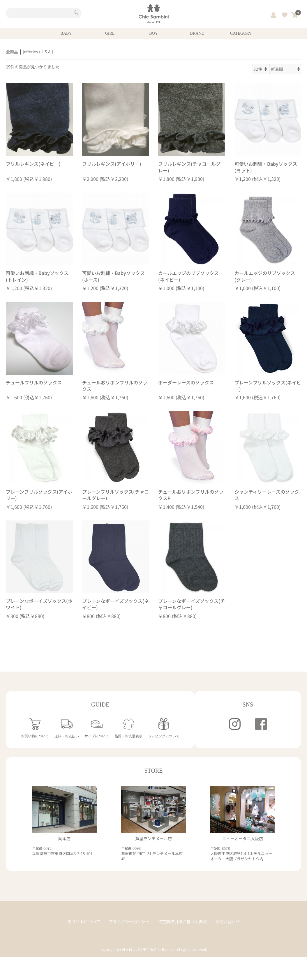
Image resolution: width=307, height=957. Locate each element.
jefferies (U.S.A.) (38, 51)
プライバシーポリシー (129, 921)
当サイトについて (84, 921)
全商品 (12, 51)
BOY (153, 33)
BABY (66, 33)
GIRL (110, 33)
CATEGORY (241, 33)
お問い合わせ (227, 921)
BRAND (197, 33)
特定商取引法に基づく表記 (182, 921)
